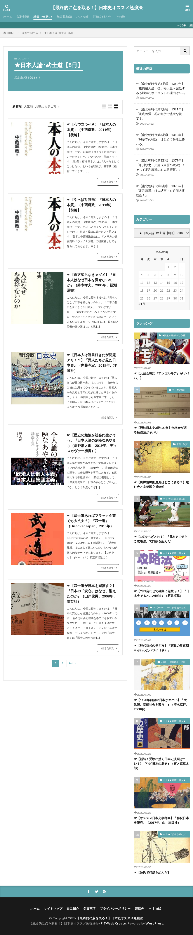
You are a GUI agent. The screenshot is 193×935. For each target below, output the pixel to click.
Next (71, 663)
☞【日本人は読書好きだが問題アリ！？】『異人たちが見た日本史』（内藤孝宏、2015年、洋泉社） (92, 363)
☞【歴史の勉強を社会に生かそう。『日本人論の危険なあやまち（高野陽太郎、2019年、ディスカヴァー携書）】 (92, 443)
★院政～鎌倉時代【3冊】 (175, 335)
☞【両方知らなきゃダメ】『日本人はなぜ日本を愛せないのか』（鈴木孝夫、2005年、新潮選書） (92, 282)
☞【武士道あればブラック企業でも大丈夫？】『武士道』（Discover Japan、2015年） (91, 520)
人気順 (28, 106)
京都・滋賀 (182, 444)
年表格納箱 (64, 17)
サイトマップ (53, 908)
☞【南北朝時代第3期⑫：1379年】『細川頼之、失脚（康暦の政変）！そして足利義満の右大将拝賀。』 (160, 164)
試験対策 (23, 17)
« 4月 (141, 304)
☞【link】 (155, 908)
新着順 (17, 106)
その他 (120, 17)
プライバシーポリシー (115, 908)
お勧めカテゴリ (46, 106)
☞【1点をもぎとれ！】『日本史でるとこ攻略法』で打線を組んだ (161, 539)
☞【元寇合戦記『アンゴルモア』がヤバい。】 (161, 375)
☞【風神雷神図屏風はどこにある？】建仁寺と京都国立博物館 (161, 484)
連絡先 (139, 908)
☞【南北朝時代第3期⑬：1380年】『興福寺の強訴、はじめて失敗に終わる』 (160, 139)
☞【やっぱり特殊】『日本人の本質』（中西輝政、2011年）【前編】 (91, 204)
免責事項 (89, 908)
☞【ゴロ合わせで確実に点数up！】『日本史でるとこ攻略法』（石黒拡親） (161, 593)
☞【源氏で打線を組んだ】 (152, 872)
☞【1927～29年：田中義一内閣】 (170, 607)
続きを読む (108, 181)
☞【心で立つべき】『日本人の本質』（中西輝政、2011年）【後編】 (91, 129)
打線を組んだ (102, 17)
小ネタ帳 (82, 17)
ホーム (7, 17)
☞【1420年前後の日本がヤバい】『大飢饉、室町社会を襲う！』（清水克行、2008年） (161, 704)
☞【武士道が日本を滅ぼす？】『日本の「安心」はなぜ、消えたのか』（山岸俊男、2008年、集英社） (92, 593)
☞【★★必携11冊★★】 (175, 553)
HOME (11, 32)
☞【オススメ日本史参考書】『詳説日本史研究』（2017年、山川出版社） (161, 820)
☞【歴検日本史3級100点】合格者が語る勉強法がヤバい (160, 430)
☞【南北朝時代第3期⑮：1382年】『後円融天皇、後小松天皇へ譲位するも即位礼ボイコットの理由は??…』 (161, 88)
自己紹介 (73, 908)
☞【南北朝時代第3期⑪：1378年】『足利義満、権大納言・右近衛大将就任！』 (160, 190)
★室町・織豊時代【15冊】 (174, 662)
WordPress (154, 923)
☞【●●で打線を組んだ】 (175, 498)
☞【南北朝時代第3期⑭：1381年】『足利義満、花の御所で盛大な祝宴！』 (160, 113)
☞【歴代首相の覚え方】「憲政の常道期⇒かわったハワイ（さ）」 (161, 648)
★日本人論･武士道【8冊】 (60, 33)
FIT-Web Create (113, 923)
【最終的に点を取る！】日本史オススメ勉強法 (97, 7)
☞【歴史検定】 (180, 389)
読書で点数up (42, 17)
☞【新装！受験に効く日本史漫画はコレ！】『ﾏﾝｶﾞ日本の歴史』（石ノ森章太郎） (161, 763)
